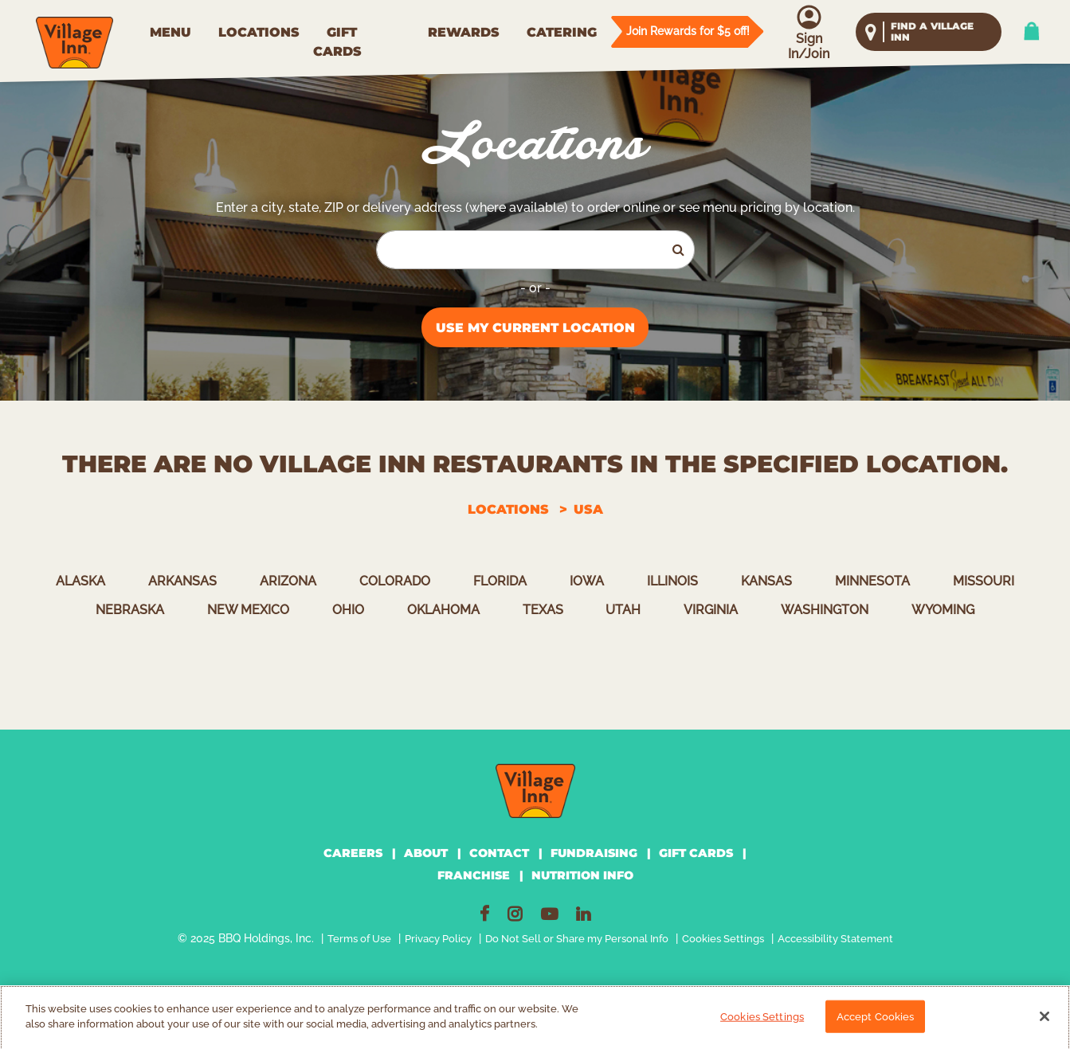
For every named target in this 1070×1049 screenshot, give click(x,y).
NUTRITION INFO (582, 875)
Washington (824, 609)
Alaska (80, 581)
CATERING (562, 32)
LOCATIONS (259, 32)
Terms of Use (359, 939)
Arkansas (182, 581)
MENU (170, 32)
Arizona (288, 581)
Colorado (394, 581)
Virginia (711, 609)
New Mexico (248, 609)
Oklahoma (443, 609)
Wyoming (942, 609)
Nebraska (130, 609)
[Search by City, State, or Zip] (520, 249)
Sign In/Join (808, 46)
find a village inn (932, 31)
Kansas (766, 581)
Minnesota (872, 581)
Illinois (672, 581)
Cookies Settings (723, 939)
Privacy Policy (438, 939)
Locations (508, 509)
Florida (500, 581)
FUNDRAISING (594, 853)
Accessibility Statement (835, 939)
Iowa (587, 581)
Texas (543, 609)
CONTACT (499, 853)
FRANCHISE (473, 875)
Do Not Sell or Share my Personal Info (576, 939)
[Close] (1044, 1021)
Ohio (348, 609)
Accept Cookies (876, 1022)
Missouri (983, 581)
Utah (623, 609)
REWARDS (464, 32)
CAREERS (352, 853)
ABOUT (426, 853)
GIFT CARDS (337, 42)
